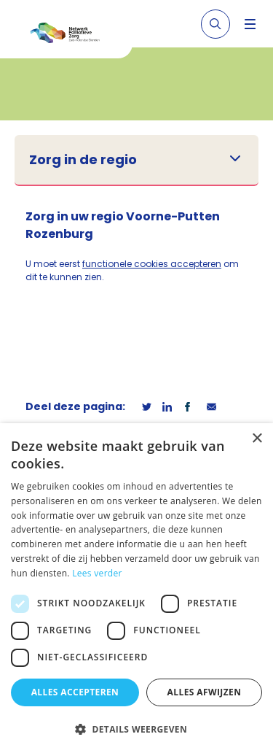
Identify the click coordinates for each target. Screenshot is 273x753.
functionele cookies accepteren (151, 264)
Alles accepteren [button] (75, 692)
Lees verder (97, 573)
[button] (136, 729)
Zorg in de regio (83, 159)
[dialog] (136, 588)
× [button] (256, 438)
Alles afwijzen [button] (204, 692)
